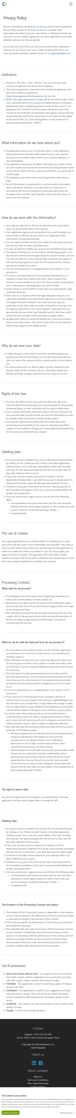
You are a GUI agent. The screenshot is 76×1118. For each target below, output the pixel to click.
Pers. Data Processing (38, 1083)
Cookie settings (38, 1086)
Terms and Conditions (38, 1079)
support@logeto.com (60, 53)
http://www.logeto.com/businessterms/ (25, 96)
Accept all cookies (10, 1112)
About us (38, 1076)
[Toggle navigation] (71, 4)
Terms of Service (39, 29)
